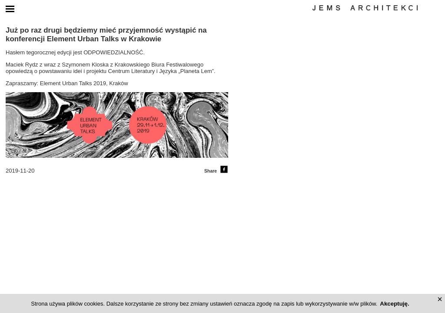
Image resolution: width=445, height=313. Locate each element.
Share (216, 171)
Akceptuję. (394, 303)
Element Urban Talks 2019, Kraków (84, 83)
